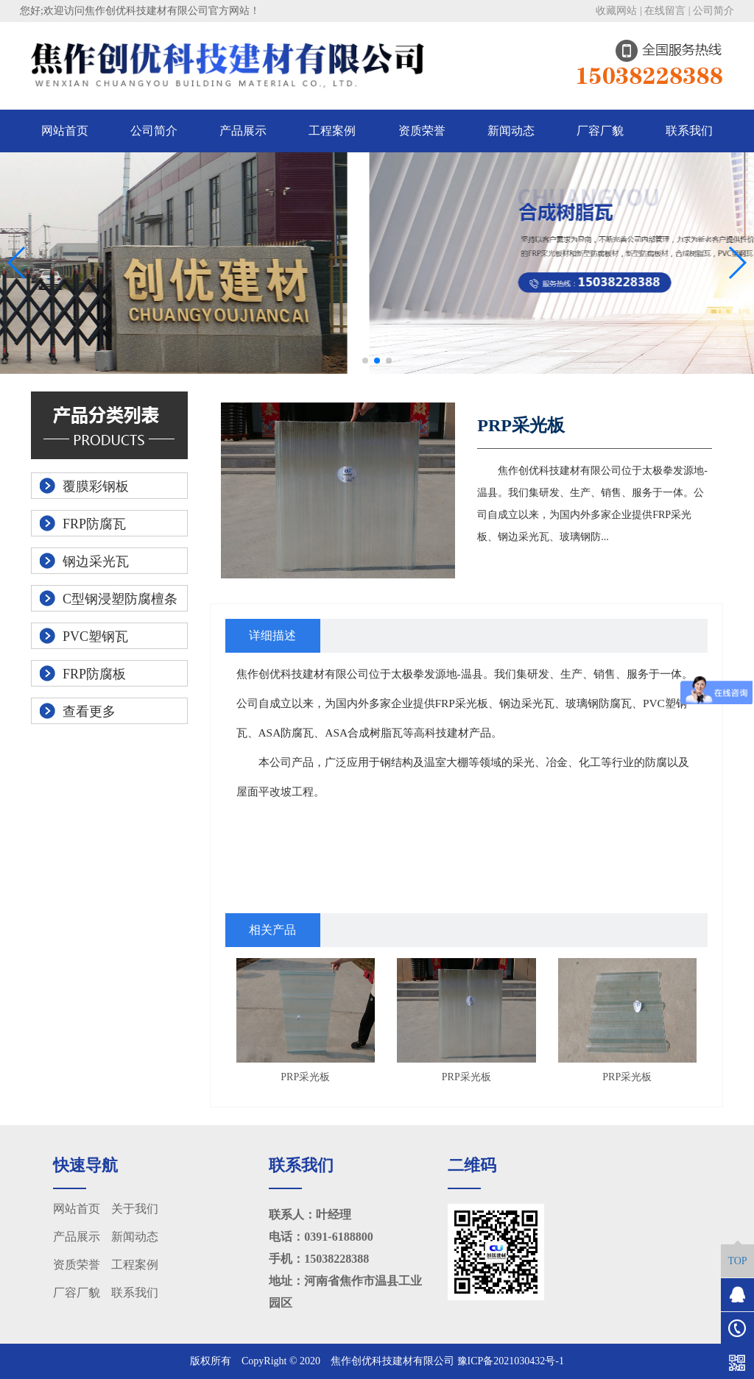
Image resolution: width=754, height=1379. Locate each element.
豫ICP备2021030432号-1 (510, 1360)
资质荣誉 (421, 130)
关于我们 (134, 1208)
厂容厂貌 (600, 130)
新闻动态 (511, 130)
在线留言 (665, 10)
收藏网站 (616, 10)
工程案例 (332, 130)
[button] (365, 361)
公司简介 (713, 10)
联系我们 (689, 130)
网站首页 (64, 130)
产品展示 (243, 130)
